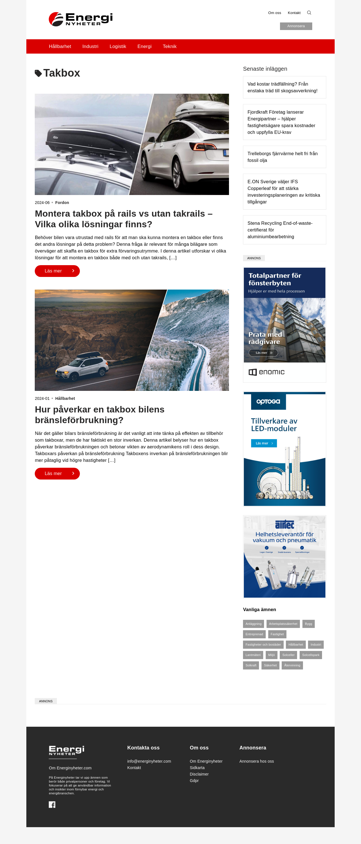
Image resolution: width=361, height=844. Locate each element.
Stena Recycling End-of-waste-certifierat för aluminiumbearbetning (280, 230)
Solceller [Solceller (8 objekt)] (288, 655)
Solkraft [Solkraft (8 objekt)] (251, 665)
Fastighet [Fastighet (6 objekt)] (277, 634)
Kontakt (294, 13)
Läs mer (53, 270)
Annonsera (296, 26)
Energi (145, 46)
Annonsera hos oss (256, 761)
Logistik (118, 46)
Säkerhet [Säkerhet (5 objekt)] (270, 665)
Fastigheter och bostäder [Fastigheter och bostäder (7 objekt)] (263, 644)
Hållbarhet (60, 46)
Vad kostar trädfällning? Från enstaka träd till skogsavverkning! (282, 87)
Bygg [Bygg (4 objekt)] (308, 623)
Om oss (274, 13)
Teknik (170, 46)
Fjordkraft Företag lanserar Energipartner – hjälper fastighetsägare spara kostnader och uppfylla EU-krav (281, 122)
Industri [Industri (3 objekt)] (316, 644)
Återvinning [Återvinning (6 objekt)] (292, 665)
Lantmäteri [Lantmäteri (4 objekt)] (253, 655)
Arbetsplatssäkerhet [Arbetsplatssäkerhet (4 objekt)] (283, 623)
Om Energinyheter (206, 761)
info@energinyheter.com (147, 761)
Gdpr (194, 780)
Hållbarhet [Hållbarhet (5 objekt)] (295, 644)
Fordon (62, 202)
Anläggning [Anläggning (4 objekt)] (254, 623)
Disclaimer (199, 774)
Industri (90, 46)
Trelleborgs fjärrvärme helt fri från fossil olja (282, 157)
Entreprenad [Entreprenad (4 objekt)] (254, 634)
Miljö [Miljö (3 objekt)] (271, 655)
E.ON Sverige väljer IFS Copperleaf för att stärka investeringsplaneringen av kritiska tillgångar (283, 191)
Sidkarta (197, 767)
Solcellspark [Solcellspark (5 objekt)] (311, 655)
